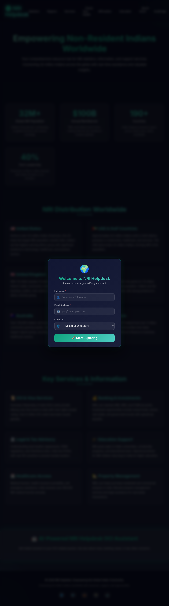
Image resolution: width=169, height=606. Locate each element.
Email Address (62, 305)
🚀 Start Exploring (84, 338)
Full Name (60, 291)
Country (59, 319)
